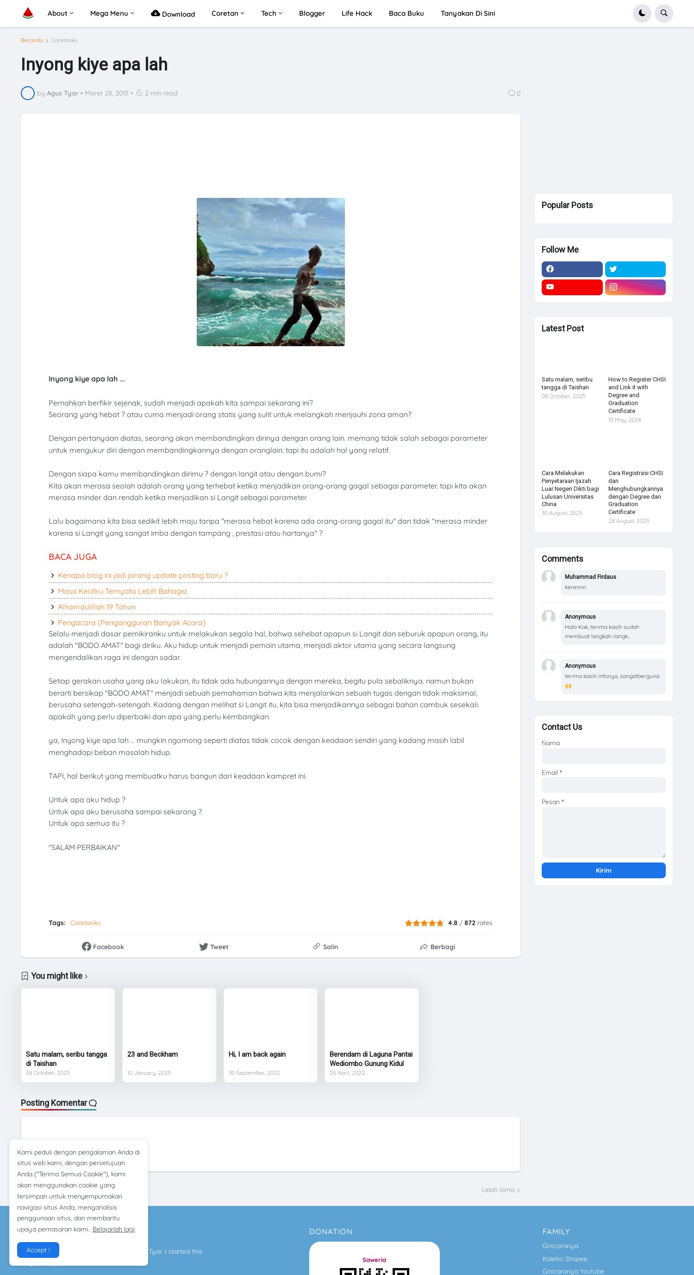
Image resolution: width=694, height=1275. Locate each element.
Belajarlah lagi (114, 1229)
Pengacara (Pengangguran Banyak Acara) (132, 622)
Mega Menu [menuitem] (109, 13)
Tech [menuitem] (268, 13)
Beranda (32, 40)
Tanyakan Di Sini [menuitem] (468, 13)
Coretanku (64, 40)
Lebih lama (498, 1190)
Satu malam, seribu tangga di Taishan (66, 1059)
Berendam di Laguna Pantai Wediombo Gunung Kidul (371, 1059)
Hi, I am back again (257, 1054)
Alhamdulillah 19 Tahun (97, 606)
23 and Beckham (152, 1054)
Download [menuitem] (173, 13)
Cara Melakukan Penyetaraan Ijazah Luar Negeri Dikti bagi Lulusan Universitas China (570, 492)
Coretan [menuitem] (225, 13)
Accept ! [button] (38, 1250)
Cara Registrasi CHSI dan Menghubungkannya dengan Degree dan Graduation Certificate (635, 496)
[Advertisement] (257, 163)
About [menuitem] (58, 13)
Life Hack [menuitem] (357, 13)
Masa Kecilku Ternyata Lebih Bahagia (122, 591)
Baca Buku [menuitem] (406, 13)
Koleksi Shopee (565, 1259)
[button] (642, 13)
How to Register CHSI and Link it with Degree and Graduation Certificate (637, 399)
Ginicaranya (560, 1246)
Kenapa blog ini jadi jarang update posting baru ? (143, 575)
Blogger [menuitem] (312, 13)
